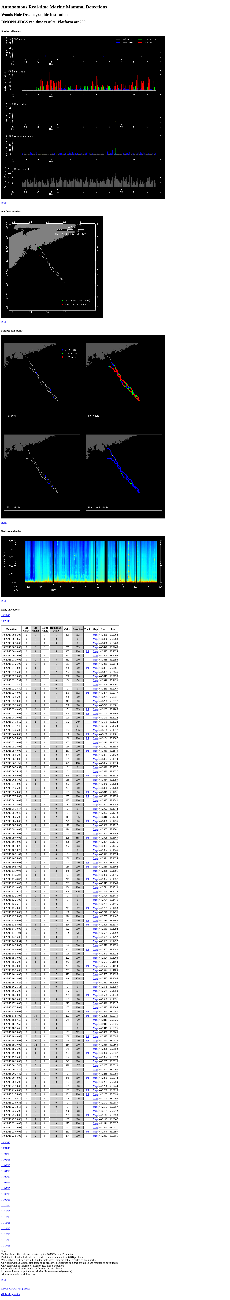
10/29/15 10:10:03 (11, 841)
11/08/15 (5, 1194)
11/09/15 (5, 1199)
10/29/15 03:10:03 (11, 701)
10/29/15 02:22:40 (11, 684)
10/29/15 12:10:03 (11, 887)
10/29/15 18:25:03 (11, 1032)
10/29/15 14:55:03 (11, 953)
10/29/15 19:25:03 (11, 1048)
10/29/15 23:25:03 (11, 1127)
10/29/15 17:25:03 (11, 1007)
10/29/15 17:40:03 (11, 1011)
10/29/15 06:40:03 (11, 775)
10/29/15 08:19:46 (11, 812)
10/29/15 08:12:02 (11, 804)
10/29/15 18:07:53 (11, 1019)
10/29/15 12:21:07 (11, 895)
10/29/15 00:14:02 (11, 643)
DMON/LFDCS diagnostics (15, 1288)
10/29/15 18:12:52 (11, 1024)
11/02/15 (5, 1159)
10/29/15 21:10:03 (11, 1086)
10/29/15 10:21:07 (11, 854)
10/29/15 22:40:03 (11, 1115)
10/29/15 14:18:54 (11, 941)
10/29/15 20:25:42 (11, 1073)
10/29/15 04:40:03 (11, 734)
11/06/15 (5, 1182)
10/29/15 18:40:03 (11, 1036)
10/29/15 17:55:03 (11, 1015)
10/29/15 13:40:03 (11, 920)
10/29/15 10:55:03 (11, 866)
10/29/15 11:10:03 (11, 870)
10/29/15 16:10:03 (11, 974)
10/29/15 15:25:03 (11, 962)
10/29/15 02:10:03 (11, 676)
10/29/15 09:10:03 (11, 829)
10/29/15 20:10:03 (11, 1061)
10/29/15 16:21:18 (11, 986)
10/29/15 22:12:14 (11, 1106)
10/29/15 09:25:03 (11, 833)
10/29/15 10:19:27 (11, 850)
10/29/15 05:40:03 (11, 750)
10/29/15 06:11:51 (11, 763)
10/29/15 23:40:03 (11, 1131)
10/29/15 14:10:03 (11, 928)
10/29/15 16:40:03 (11, 995)
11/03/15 (5, 1165)
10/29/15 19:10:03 (11, 1044)
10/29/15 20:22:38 (11, 1069)
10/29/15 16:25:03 (11, 990)
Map (95, 634)
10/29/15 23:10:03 (11, 1123)
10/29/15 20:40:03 (11, 1077)
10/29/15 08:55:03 (11, 825)
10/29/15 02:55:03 (11, 697)
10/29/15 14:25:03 (11, 945)
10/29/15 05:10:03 (11, 742)
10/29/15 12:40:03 (11, 908)
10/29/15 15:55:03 (11, 970)
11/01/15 (5, 1154)
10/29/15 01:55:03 (11, 672)
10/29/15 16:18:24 (11, 982)
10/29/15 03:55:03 (11, 713)
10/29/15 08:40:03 (11, 821)
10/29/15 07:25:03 (11, 788)
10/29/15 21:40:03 (11, 1090)
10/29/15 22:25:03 (11, 1111)
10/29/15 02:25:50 (11, 688)
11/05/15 (5, 1176)
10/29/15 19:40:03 (11, 1053)
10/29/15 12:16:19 (11, 891)
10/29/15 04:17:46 (11, 726)
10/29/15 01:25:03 (11, 663)
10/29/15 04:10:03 (11, 717)
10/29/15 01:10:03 (11, 659)
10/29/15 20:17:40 (11, 1065)
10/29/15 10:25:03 (11, 858)
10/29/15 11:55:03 (11, 883)
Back (4, 203)
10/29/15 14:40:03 (11, 949)
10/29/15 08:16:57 (11, 808)
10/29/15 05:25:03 (11, 746)
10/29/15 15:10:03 (11, 957)
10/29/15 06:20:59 (11, 767)
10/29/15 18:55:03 (11, 1040)
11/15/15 (5, 1234)
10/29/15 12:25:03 (11, 899)
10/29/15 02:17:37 (11, 680)
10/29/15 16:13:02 (11, 978)
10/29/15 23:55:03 (11, 1135)
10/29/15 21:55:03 (11, 1094)
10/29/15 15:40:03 (11, 966)
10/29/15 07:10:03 (11, 783)
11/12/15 (5, 1217)
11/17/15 (5, 1245)
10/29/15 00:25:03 (11, 647)
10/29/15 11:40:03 (11, 879)
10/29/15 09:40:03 (11, 837)
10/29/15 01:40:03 (11, 668)
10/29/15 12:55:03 (11, 912)
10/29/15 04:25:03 (11, 730)
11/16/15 (5, 1240)
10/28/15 (5, 621)
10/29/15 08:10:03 (11, 800)
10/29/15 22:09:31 (11, 1102)
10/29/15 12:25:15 (11, 904)
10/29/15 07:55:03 (11, 796)
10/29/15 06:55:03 (11, 779)
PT (87, 651)
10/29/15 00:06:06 (11, 634)
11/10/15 (5, 1205)
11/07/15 (5, 1188)
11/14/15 (5, 1228)
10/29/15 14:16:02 (11, 937)
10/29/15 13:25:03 (11, 916)
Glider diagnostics (10, 1294)
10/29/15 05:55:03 (11, 755)
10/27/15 (5, 615)
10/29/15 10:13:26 (11, 846)
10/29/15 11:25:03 (11, 875)
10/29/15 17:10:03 (11, 1003)
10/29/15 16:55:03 (11, 999)
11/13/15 (5, 1222)
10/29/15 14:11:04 (11, 933)
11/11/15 (5, 1211)
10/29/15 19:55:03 (11, 1057)
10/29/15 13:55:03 (11, 924)
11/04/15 (5, 1171)
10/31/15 (5, 1148)
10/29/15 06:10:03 (11, 759)
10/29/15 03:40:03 (11, 709)
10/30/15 (5, 1142)
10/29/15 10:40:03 (11, 862)
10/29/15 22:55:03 (11, 1119)
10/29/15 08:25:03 (11, 817)
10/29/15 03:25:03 (11, 705)
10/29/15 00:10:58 (11, 639)
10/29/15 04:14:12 (11, 721)
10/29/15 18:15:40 (11, 1028)
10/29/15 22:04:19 (11, 1098)
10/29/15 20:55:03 (11, 1082)
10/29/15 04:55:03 (11, 738)
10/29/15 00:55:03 (11, 655)
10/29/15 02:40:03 (11, 692)
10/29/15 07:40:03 (11, 792)
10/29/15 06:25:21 (11, 771)
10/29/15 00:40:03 (11, 651)
